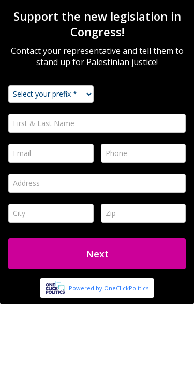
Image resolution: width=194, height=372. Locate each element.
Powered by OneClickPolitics (108, 288)
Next (97, 253)
